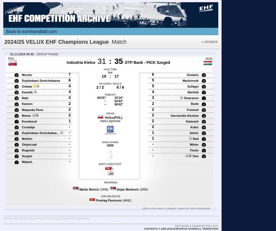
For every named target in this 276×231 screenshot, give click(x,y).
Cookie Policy (68, 218)
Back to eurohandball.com (31, 31)
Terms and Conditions (18, 218)
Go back (210, 42)
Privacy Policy (46, 218)
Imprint (85, 218)
